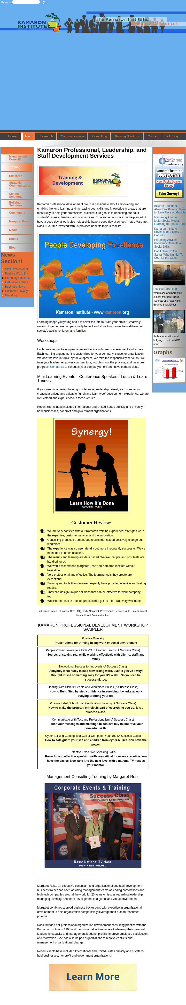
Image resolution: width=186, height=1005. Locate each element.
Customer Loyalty (16, 291)
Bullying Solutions (127, 136)
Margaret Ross (19, 221)
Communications (72, 136)
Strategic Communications (20, 185)
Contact (153, 136)
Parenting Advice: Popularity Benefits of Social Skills (167, 243)
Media (13, 230)
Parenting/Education (18, 278)
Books (13, 239)
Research (46, 136)
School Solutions (16, 195)
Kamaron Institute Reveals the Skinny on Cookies (168, 232)
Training (15, 167)
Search (6, 2)
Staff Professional (16, 269)
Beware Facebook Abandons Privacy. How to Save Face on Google (169, 209)
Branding (11, 295)
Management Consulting (18, 158)
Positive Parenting (165, 289)
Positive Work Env (17, 273)
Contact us (57, 367)
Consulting (99, 136)
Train (27, 136)
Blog (12, 247)
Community (17, 212)
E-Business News (16, 282)
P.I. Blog (172, 136)
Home (12, 136)
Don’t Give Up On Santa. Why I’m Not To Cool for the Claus (168, 254)
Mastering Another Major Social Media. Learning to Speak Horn (169, 221)
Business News (15, 286)
